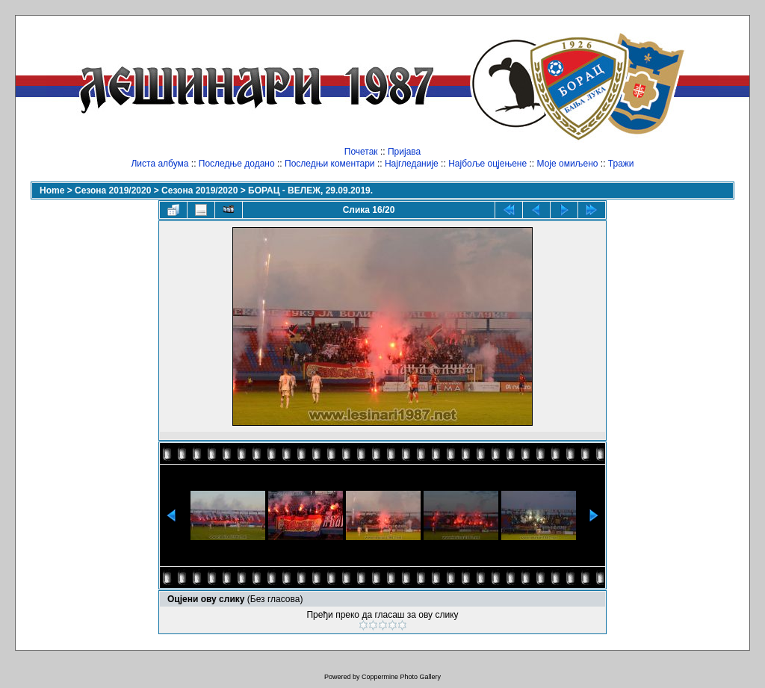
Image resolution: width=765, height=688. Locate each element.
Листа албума (159, 163)
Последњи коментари (330, 163)
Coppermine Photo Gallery (401, 677)
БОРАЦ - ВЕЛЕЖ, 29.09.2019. (310, 190)
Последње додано (237, 163)
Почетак (361, 151)
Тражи (621, 163)
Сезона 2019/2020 (113, 190)
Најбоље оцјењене (487, 163)
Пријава (404, 151)
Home (52, 190)
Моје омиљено (567, 163)
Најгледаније (412, 163)
